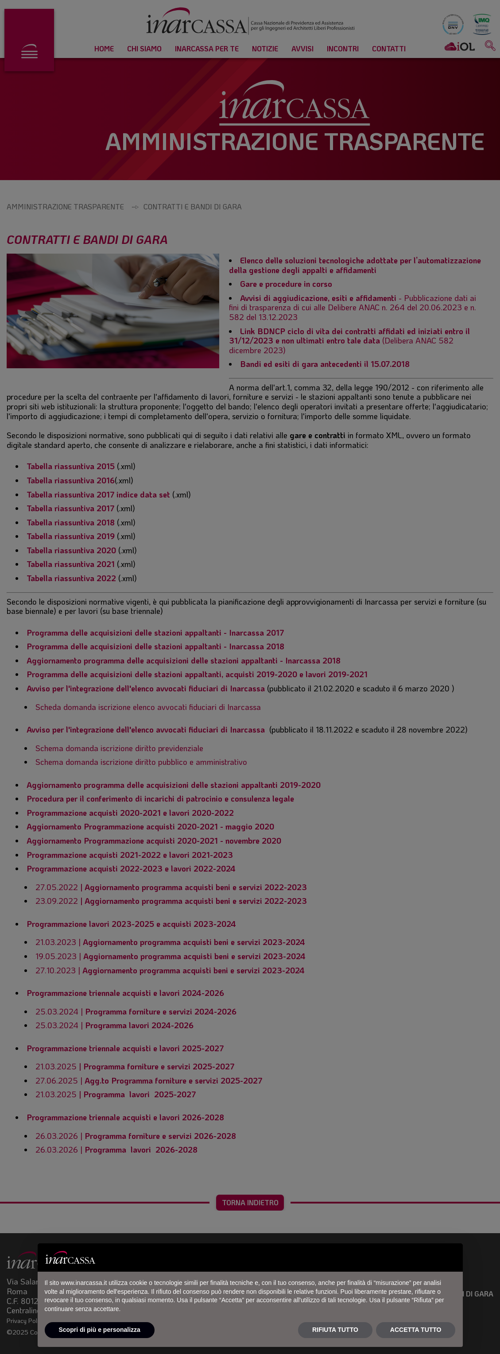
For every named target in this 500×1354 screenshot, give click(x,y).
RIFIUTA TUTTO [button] (335, 1329)
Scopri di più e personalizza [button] (99, 1329)
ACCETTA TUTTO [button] (416, 1329)
